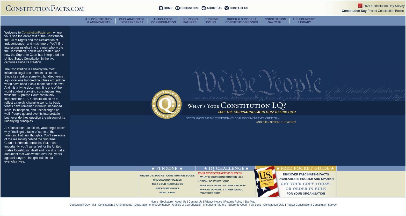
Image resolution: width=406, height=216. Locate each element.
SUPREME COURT (212, 21)
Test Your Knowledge (167, 183)
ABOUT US (214, 8)
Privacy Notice (213, 201)
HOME (168, 8)
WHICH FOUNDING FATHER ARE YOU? (223, 185)
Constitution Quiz (273, 204)
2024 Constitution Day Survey (384, 6)
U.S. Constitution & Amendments (112, 204)
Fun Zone (255, 204)
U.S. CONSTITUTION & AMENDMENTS (99, 21)
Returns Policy (233, 201)
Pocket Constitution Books (373, 11)
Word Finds (168, 192)
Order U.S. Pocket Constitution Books (167, 175)
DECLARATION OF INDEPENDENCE (131, 21)
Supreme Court (237, 204)
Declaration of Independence (152, 204)
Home (154, 201)
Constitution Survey (324, 204)
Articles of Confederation (187, 204)
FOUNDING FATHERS (190, 21)
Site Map (249, 201)
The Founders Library (304, 21)
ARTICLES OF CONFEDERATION (163, 21)
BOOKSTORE (189, 8)
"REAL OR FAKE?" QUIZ (214, 181)
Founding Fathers (215, 204)
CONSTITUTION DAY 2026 (275, 21)
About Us (180, 201)
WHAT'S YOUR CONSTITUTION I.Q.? (221, 176)
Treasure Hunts (167, 188)
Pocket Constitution (298, 204)
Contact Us (196, 201)
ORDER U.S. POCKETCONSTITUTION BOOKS (241, 21)
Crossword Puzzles (167, 179)
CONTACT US (239, 8)
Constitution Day (79, 204)
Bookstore (166, 201)
